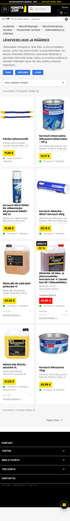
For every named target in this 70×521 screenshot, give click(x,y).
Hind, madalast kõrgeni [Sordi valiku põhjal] (35, 83)
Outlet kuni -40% (51, 2)
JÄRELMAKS (22, 72)
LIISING (38, 72)
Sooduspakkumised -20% (23, 2)
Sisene (65, 7)
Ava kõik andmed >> (12, 315)
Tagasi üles (54, 420)
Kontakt (7, 443)
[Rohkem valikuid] (64, 505)
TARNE (8, 72)
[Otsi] (39, 9)
